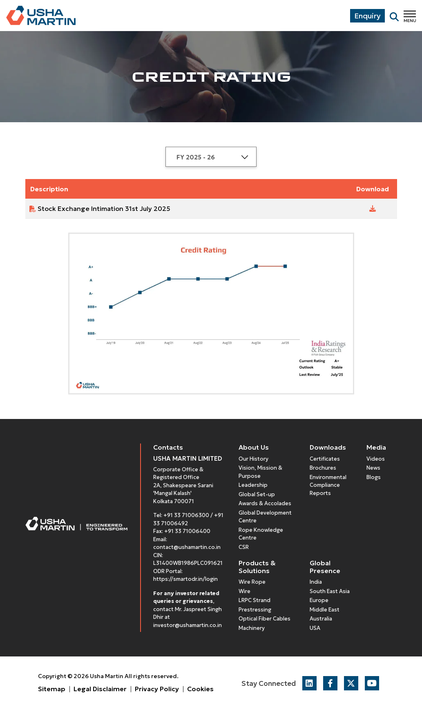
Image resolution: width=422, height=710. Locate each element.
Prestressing (255, 609)
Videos (375, 458)
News (373, 467)
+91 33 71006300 (186, 515)
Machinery (252, 628)
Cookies (200, 689)
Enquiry (367, 15)
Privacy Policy (157, 689)
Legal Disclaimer (100, 689)
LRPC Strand (254, 600)
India (316, 581)
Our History (253, 458)
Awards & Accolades (265, 503)
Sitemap (51, 689)
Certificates (325, 458)
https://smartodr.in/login (185, 579)
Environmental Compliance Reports (328, 485)
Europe (319, 600)
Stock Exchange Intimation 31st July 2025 (104, 208)
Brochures (323, 467)
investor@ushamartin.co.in (187, 625)
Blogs (373, 477)
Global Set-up (257, 494)
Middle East (324, 609)
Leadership (253, 485)
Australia (321, 618)
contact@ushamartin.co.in (187, 547)
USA (315, 628)
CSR (244, 547)
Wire (244, 591)
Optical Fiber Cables (264, 618)
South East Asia (330, 591)
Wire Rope (252, 581)
